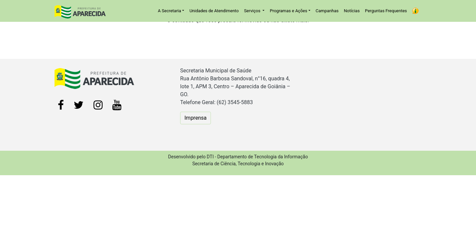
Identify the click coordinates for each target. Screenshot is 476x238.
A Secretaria (169, 10)
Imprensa (195, 118)
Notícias (352, 10)
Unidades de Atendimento (214, 10)
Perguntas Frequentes (386, 10)
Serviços (252, 10)
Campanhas (327, 10)
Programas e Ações (288, 10)
